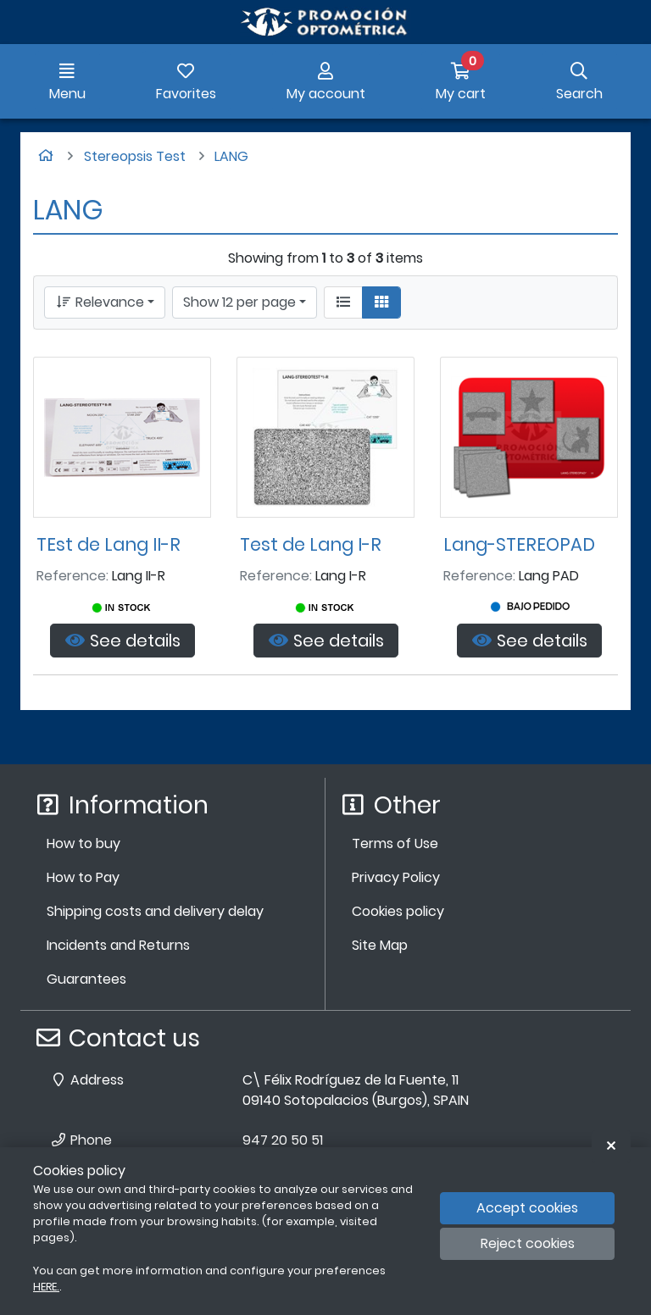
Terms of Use (395, 843)
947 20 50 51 (282, 1140)
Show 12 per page (239, 302)
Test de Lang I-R (310, 544)
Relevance (99, 302)
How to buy (83, 843)
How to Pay (83, 877)
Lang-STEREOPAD (519, 544)
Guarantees (86, 979)
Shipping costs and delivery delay (155, 911)
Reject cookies (528, 1243)
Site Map (380, 945)
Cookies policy (398, 911)
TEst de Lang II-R (108, 544)
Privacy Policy (396, 877)
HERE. (46, 1286)
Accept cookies (527, 1208)
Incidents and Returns (118, 945)
